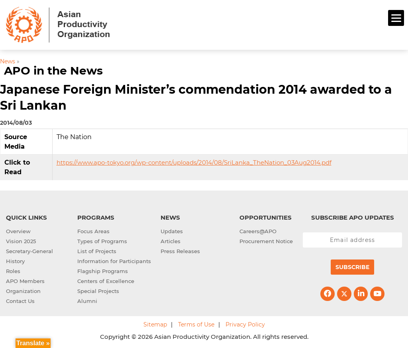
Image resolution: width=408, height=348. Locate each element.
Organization (23, 291)
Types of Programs (102, 241)
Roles (13, 271)
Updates (172, 231)
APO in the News (53, 70)
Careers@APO (258, 231)
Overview (18, 231)
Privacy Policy (245, 324)
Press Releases (180, 251)
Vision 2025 (21, 241)
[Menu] (396, 18)
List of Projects (96, 251)
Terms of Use (196, 324)
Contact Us (20, 301)
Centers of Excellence (105, 281)
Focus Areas (93, 231)
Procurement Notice (266, 241)
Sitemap (155, 324)
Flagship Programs (102, 271)
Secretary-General (29, 251)
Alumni (87, 301)
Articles (170, 241)
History (15, 261)
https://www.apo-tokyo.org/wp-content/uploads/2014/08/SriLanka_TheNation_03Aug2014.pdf (194, 162)
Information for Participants (114, 261)
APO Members (25, 281)
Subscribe (352, 267)
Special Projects (98, 291)
